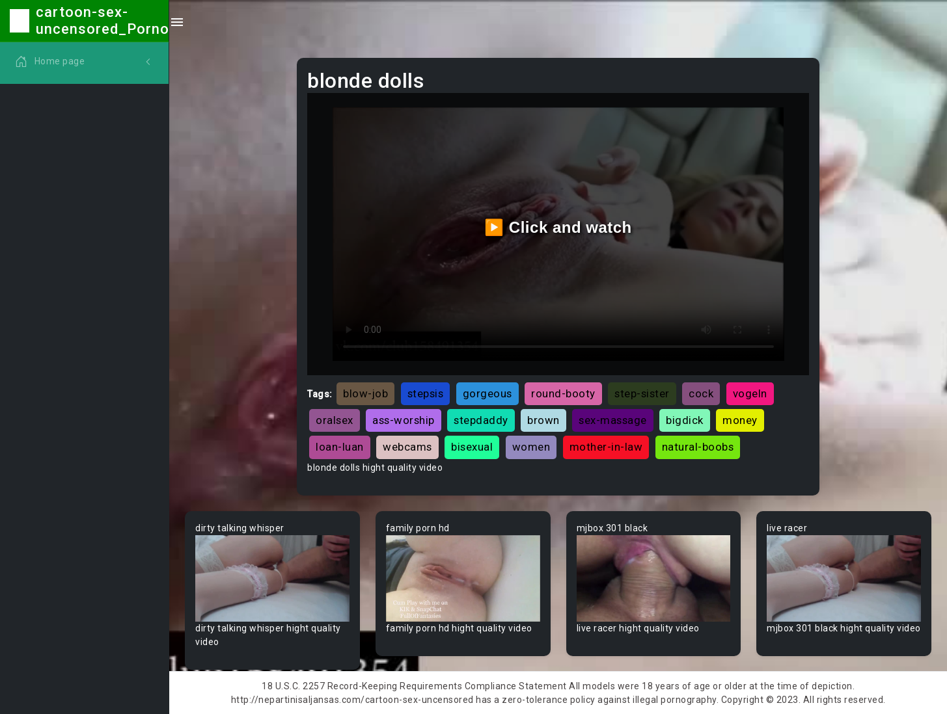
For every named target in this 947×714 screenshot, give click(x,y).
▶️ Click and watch (558, 227)
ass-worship (403, 420)
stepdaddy (481, 420)
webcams (407, 446)
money (740, 420)
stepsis (425, 393)
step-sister (642, 393)
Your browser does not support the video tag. (272, 578)
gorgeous (487, 393)
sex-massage (613, 420)
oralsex (334, 420)
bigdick (685, 420)
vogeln (750, 393)
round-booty (563, 393)
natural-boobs (698, 446)
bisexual (472, 446)
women (531, 446)
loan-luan (340, 446)
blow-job (365, 393)
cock (701, 393)
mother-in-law (606, 446)
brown (543, 420)
